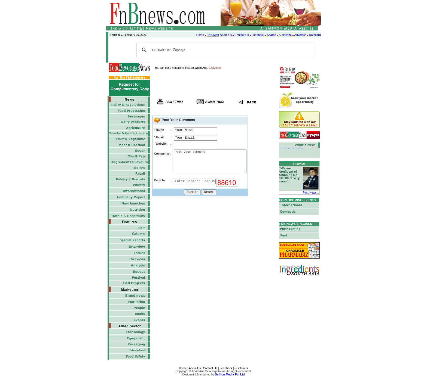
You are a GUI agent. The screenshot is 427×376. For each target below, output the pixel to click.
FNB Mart (213, 34)
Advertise (300, 34)
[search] (224, 50)
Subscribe (285, 34)
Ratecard (315, 34)
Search (271, 34)
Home (200, 34)
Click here (215, 67)
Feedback (258, 34)
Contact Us (241, 34)
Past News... (311, 192)
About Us (226, 34)
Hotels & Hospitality (291, 148)
